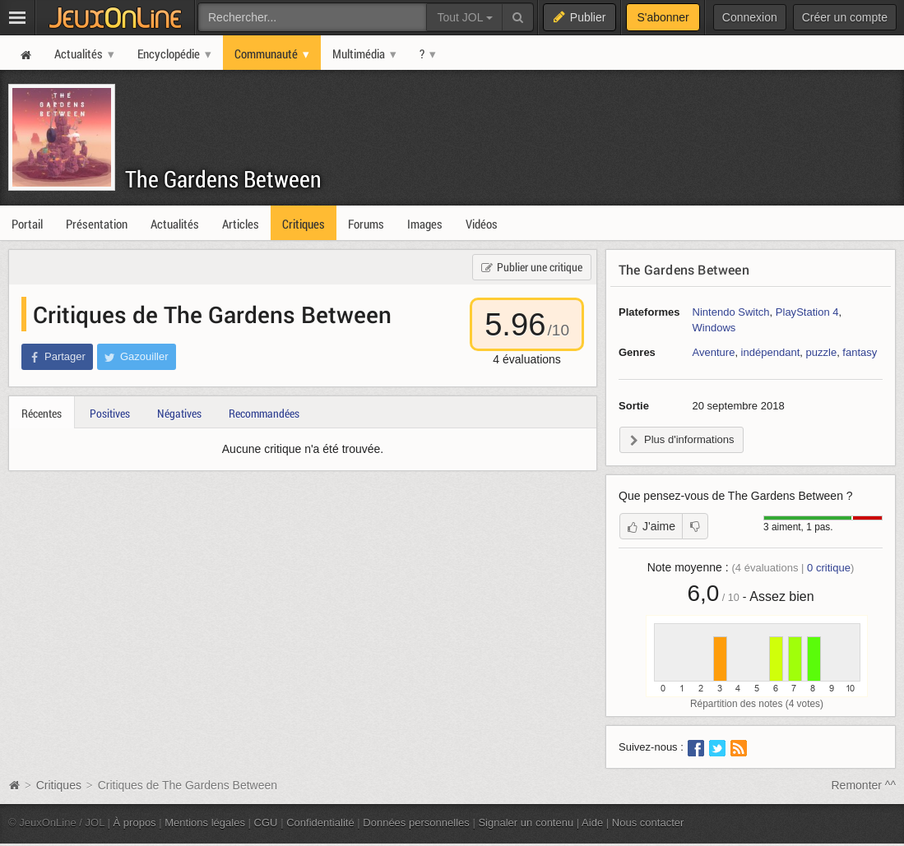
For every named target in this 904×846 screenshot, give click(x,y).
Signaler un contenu (525, 822)
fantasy (859, 352)
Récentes (41, 413)
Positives (110, 413)
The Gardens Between (223, 179)
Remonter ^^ (864, 785)
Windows (714, 327)
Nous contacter (648, 822)
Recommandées (264, 413)
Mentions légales (205, 822)
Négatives (179, 413)
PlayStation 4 (807, 312)
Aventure (714, 352)
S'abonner (662, 17)
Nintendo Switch (731, 312)
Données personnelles (416, 822)
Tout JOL (464, 17)
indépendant (770, 352)
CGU (266, 822)
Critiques (58, 785)
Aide (592, 822)
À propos (135, 822)
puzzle (821, 352)
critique (829, 568)
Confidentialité (320, 822)
